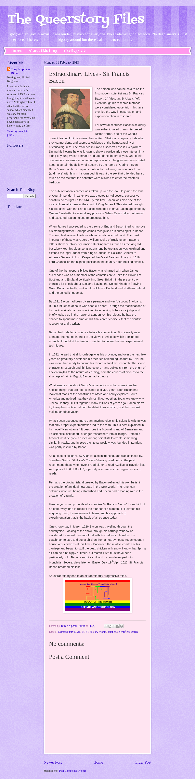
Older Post (143, 762)
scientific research (127, 631)
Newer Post (53, 762)
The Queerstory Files (75, 20)
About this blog (43, 51)
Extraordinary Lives (69, 631)
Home (16, 51)
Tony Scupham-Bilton (20, 71)
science (112, 631)
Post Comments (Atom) (72, 770)
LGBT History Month (94, 631)
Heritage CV (75, 51)
